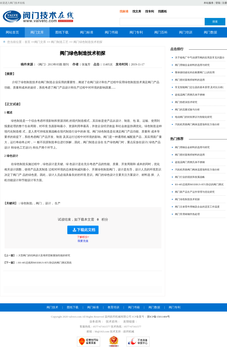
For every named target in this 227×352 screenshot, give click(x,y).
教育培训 (113, 307)
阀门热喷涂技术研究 (186, 102)
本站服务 (209, 2)
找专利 (149, 11)
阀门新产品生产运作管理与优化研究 (195, 191)
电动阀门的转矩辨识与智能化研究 (193, 117)
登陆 (217, 2)
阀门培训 (185, 32)
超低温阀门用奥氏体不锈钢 (190, 94)
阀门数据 (210, 32)
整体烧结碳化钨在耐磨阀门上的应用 (195, 72)
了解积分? (83, 237)
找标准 (124, 11)
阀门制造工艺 (59, 42)
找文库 (136, 11)
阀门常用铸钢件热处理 (187, 214)
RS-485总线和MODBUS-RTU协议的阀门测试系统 (45, 262)
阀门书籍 (111, 32)
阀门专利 (136, 32)
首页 (27, 42)
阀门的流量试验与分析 (187, 109)
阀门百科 (161, 32)
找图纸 (162, 11)
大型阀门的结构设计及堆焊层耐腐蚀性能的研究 (44, 255)
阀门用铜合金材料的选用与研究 (192, 65)
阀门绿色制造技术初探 (187, 199)
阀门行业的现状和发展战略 (190, 177)
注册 (224, 2)
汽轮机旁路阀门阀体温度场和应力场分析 (197, 124)
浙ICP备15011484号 (158, 316)
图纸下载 (62, 32)
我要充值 (83, 240)
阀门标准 (86, 32)
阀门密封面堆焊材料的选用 (190, 79)
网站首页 (12, 32)
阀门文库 (37, 32)
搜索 (215, 21)
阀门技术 (52, 307)
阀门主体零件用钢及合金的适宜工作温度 (197, 206)
